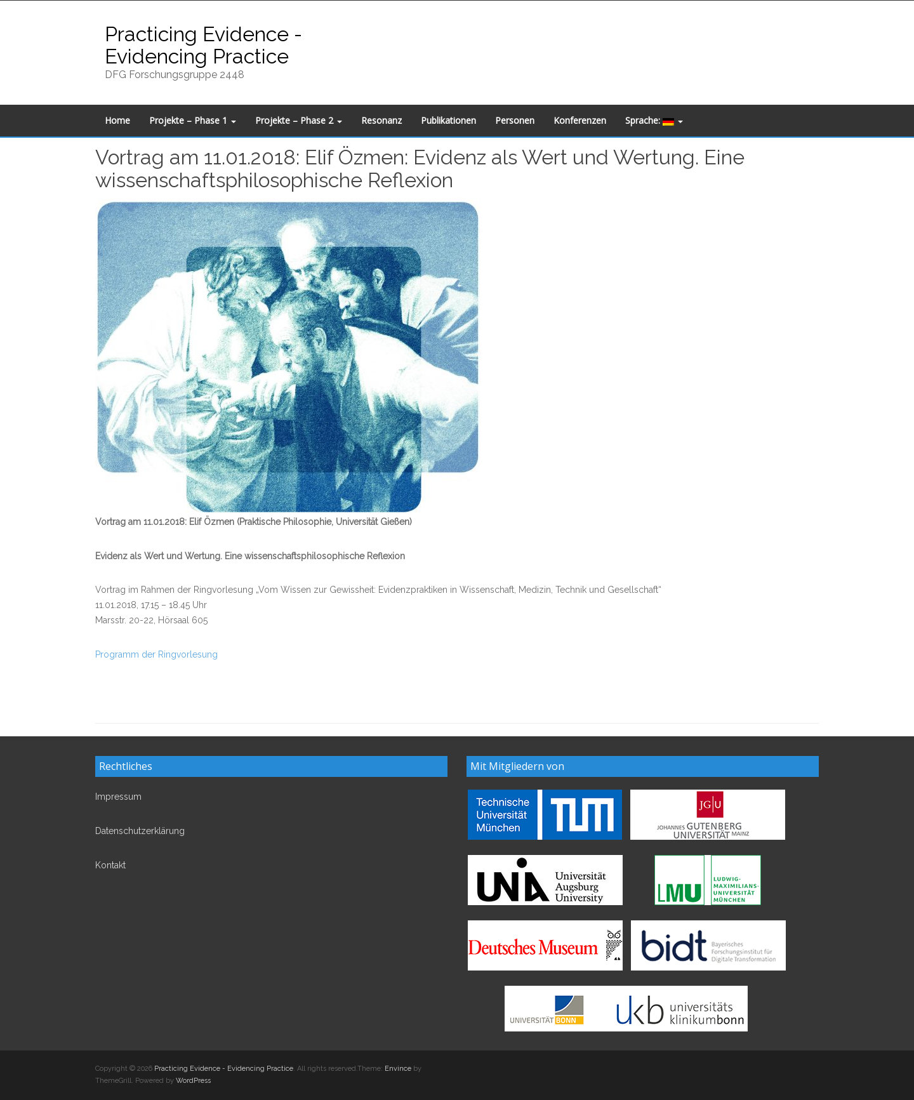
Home (117, 120)
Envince (398, 1068)
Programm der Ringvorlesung (156, 654)
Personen (514, 120)
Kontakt (110, 865)
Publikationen (448, 120)
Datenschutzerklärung (140, 831)
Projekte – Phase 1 (192, 120)
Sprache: (654, 120)
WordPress (193, 1081)
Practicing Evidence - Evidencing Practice (203, 45)
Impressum (118, 797)
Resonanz (381, 120)
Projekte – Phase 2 (298, 120)
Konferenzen (579, 120)
